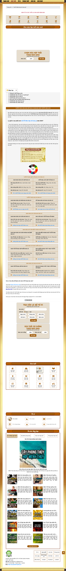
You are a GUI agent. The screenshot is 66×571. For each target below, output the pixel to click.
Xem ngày (40, 1)
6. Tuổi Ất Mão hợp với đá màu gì (16, 100)
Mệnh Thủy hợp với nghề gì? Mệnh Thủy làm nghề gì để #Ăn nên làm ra (50, 475)
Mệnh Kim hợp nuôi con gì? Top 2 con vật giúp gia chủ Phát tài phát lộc (50, 498)
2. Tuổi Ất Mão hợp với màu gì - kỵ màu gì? (19, 94)
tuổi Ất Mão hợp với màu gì (29, 120)
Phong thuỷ (25, 1)
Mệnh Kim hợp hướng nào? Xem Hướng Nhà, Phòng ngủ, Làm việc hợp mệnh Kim (25, 510)
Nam (27, 153)
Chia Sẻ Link (29, 300)
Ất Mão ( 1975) (31, 151)
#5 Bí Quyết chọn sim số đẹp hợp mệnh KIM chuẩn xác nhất (50, 510)
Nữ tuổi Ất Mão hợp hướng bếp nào (46, 241)
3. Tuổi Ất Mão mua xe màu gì (16, 96)
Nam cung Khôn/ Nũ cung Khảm (33, 156)
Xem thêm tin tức (33, 546)
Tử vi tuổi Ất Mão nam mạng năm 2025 (22, 193)
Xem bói (33, 1)
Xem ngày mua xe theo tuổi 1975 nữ (46, 209)
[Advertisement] (33, 39)
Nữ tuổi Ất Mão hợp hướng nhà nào (46, 225)
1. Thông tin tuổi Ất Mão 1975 (15, 93)
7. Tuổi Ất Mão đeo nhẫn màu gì (16, 102)
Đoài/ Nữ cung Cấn (33, 158)
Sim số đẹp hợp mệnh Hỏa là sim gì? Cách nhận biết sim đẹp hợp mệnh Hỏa (25, 522)
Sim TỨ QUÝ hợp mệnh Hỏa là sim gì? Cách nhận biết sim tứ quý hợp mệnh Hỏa (50, 522)
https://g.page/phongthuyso (14, 564)
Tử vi (19, 1)
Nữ (30, 311)
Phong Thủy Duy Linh (15, 284)
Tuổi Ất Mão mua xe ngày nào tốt (20, 209)
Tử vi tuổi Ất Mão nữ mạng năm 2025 (46, 193)
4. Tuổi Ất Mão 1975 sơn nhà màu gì (17, 97)
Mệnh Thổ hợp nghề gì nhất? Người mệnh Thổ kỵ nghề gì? (50, 487)
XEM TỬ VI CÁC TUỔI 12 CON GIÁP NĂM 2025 (33, 12)
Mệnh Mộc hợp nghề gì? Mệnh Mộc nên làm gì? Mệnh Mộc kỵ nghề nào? (25, 498)
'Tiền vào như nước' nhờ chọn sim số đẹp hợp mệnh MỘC (50, 534)
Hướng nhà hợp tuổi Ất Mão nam (20, 225)
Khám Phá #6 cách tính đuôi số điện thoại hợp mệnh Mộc (25, 534)
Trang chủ (6, 1)
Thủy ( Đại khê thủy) (33, 154)
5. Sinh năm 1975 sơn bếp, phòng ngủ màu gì (19, 99)
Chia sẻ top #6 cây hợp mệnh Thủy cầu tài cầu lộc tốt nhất (33, 469)
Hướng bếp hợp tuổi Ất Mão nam (20, 241)
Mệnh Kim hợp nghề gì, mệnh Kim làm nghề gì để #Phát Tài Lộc (25, 475)
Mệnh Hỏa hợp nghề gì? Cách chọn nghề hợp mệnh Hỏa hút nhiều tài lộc (25, 487)
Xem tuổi (13, 1)
